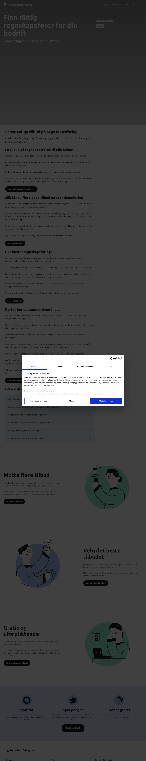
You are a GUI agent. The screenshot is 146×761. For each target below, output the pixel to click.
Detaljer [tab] (60, 366)
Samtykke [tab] (34, 366)
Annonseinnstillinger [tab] (85, 366)
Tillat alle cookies (106, 401)
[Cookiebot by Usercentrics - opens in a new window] (112, 359)
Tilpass (73, 401)
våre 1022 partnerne (37, 377)
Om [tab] (111, 366)
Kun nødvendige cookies (40, 401)
